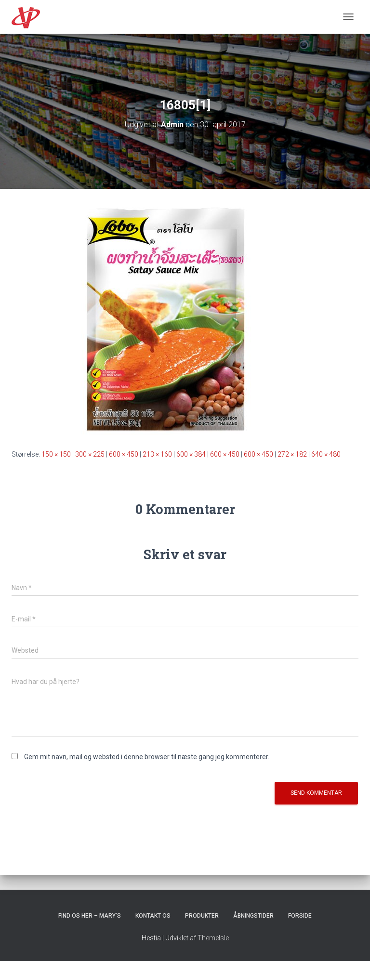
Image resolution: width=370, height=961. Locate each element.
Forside (300, 915)
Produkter (202, 915)
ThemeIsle (213, 938)
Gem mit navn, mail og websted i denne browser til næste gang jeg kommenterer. (146, 757)
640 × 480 (326, 454)
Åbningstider (253, 915)
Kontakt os (153, 915)
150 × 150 (56, 454)
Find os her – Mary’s (89, 915)
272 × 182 (292, 454)
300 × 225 (90, 454)
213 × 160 (157, 454)
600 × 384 (191, 454)
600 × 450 (123, 454)
